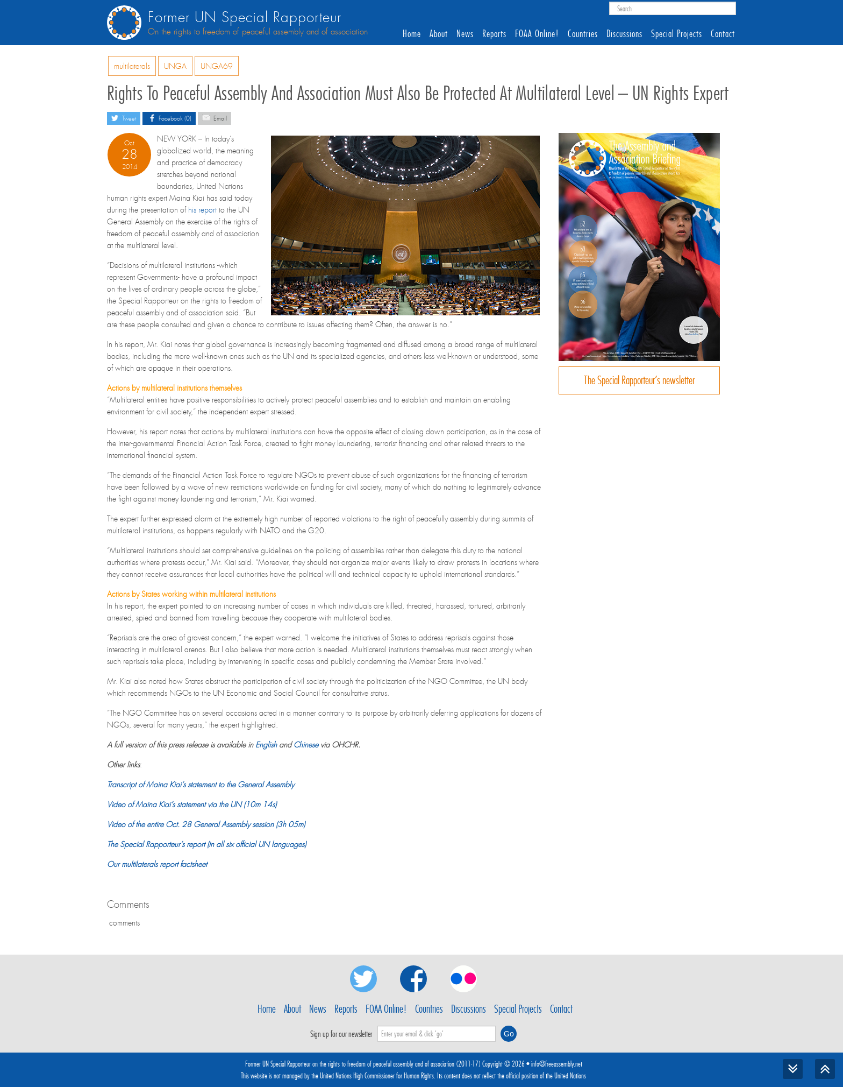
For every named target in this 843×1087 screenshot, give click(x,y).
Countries (583, 34)
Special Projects (676, 34)
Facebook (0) (169, 117)
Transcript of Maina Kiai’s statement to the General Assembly (200, 784)
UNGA (175, 66)
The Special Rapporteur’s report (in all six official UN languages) (206, 844)
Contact (723, 34)
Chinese (306, 745)
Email (214, 117)
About (439, 34)
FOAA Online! (537, 34)
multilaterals (132, 66)
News (465, 34)
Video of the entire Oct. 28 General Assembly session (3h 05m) (206, 824)
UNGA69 (217, 66)
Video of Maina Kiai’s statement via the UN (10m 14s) (191, 804)
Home (412, 34)
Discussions (624, 34)
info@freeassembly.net (556, 1064)
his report (202, 210)
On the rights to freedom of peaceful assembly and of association (258, 31)
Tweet (123, 117)
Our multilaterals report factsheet (157, 864)
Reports (494, 34)
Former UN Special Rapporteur (244, 17)
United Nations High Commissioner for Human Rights (377, 1075)
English (266, 745)
